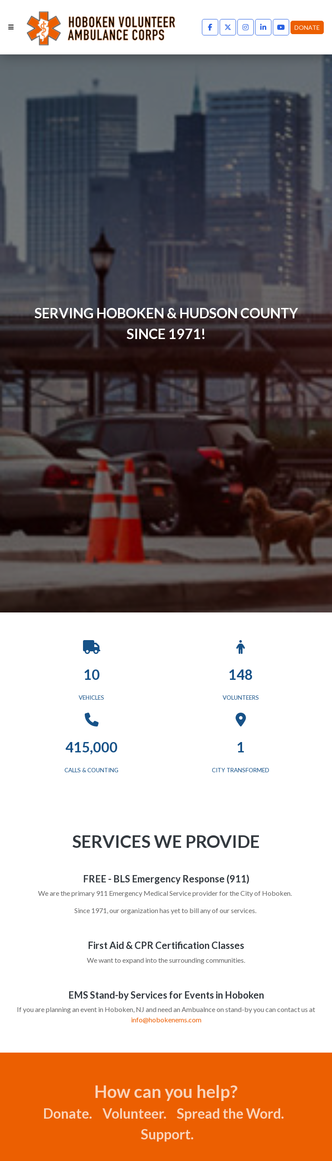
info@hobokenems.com (166, 1019)
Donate (307, 27)
